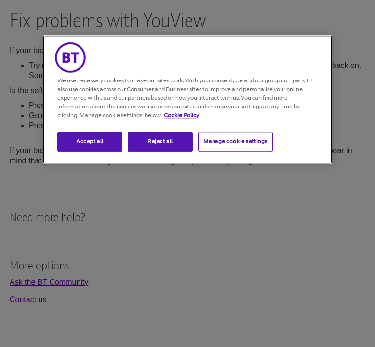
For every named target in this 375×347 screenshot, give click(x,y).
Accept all (90, 141)
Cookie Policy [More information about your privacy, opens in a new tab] (181, 115)
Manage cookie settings (235, 141)
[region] (187, 99)
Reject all (160, 141)
